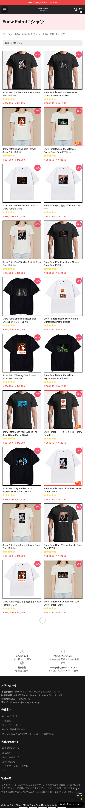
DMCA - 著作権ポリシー (13, 729)
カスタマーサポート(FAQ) (15, 766)
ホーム (6, 33)
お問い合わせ (8, 761)
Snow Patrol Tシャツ (53, 33)
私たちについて (10, 716)
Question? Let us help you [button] (70, 804)
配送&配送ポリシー (11, 748)
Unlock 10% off (79, 794)
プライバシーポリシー (13, 725)
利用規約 (6, 720)
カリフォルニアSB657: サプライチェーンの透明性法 (28, 733)
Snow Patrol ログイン (26, 33)
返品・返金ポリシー (12, 757)
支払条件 (6, 752)
